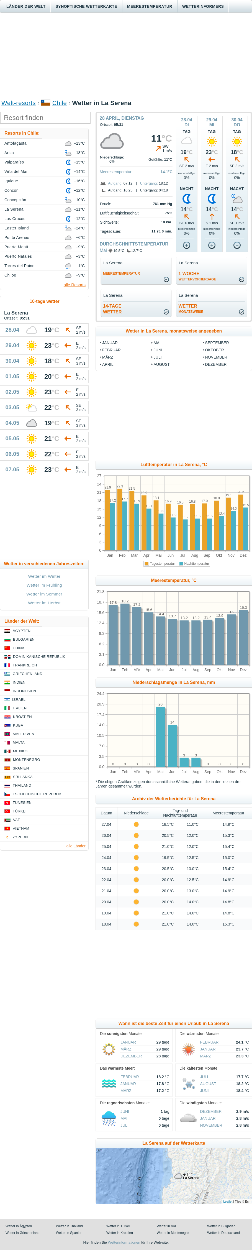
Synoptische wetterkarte (86, 6)
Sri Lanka (23, 777)
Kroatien (22, 717)
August (162, 364)
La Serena (14, 209)
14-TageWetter (112, 309)
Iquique (11, 181)
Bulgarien (24, 639)
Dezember (216, 364)
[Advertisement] (126, 55)
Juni (158, 350)
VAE (16, 820)
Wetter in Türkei (118, 1226)
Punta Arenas (16, 237)
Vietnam (21, 828)
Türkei (20, 811)
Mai (103, 250)
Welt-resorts (18, 102)
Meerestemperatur (149, 6)
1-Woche (197, 276)
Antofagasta (15, 143)
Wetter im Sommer (44, 594)
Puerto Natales (18, 256)
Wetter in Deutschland (223, 1233)
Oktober (214, 350)
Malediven (23, 734)
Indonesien (24, 691)
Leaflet (227, 1201)
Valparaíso (14, 162)
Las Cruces (14, 218)
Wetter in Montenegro (173, 1233)
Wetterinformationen (124, 1242)
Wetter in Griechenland (23, 1233)
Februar (111, 350)
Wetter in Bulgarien (221, 1226)
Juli (158, 357)
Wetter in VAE (167, 1226)
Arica (9, 152)
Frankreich (25, 665)
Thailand (22, 785)
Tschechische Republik (37, 794)
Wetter (191, 309)
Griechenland (27, 674)
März (107, 357)
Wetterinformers (203, 6)
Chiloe (10, 275)
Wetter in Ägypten (19, 1226)
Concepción (15, 200)
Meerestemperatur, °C (174, 580)
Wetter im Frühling (44, 585)
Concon (11, 190)
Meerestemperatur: (116, 172)
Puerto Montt (16, 247)
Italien (20, 708)
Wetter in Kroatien (119, 1233)
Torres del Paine (19, 266)
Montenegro (26, 760)
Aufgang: (115, 183)
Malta (19, 742)
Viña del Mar (16, 171)
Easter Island (16, 228)
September (217, 343)
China (18, 648)
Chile (59, 102)
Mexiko (20, 751)
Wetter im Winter (44, 576)
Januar (110, 343)
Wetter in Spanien (69, 1233)
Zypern (20, 837)
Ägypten (21, 631)
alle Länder (76, 846)
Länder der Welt (26, 6)
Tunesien (22, 803)
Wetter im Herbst (44, 602)
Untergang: (149, 183)
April (107, 364)
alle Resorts (75, 284)
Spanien (21, 768)
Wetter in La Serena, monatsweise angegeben (174, 331)
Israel (18, 699)
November (216, 357)
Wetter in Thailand (69, 1226)
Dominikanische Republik (39, 657)
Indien (19, 682)
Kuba (18, 725)
